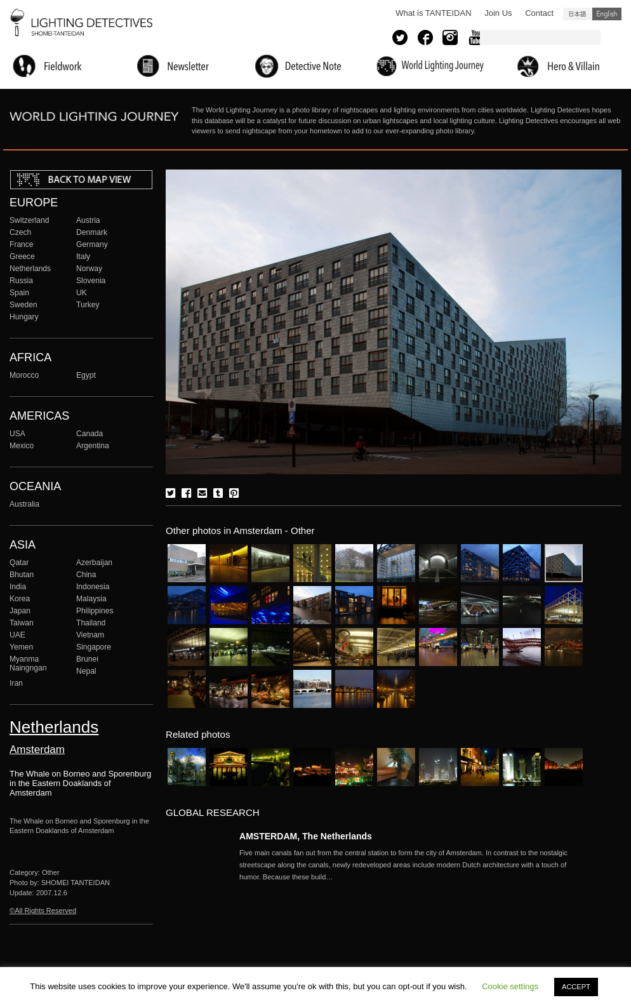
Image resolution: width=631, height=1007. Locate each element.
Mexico (22, 445)
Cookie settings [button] (510, 986)
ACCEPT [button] (576, 986)
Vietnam (90, 634)
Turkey (87, 304)
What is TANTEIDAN (433, 13)
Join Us (498, 13)
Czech (20, 232)
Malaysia (91, 598)
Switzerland (29, 220)
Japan (20, 610)
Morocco (24, 375)
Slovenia (90, 280)
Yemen (21, 647)
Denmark (91, 232)
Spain (19, 292)
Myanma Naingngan (28, 663)
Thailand (90, 622)
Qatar (19, 562)
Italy (83, 256)
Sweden (23, 304)
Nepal (86, 671)
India (18, 586)
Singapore (93, 647)
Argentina (92, 445)
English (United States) (606, 14)
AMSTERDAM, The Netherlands (305, 836)
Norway (89, 268)
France (22, 244)
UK (81, 292)
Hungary (24, 316)
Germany (92, 244)
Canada (89, 433)
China (86, 574)
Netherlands (30, 268)
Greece (22, 256)
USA (17, 433)
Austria (88, 220)
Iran (16, 683)
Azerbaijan (94, 562)
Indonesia (92, 586)
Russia (21, 280)
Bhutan (22, 574)
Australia (24, 504)
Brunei (87, 659)
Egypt (86, 375)
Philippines (94, 610)
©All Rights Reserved (43, 910)
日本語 (577, 14)
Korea (20, 598)
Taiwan (22, 622)
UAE (17, 634)
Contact (539, 13)
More (410, 865)
